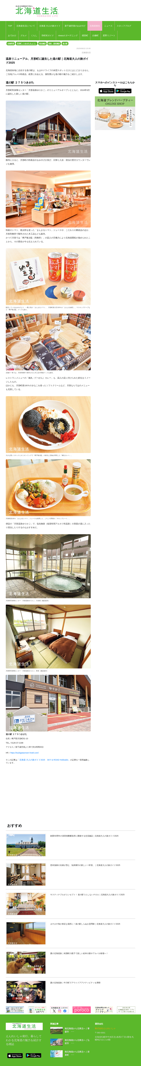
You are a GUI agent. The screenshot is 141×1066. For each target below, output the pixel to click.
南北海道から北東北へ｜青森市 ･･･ (77, 1030)
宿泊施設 (42, 44)
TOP (10, 26)
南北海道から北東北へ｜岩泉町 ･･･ (77, 1053)
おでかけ (12, 35)
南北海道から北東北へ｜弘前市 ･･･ (77, 1041)
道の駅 (65, 44)
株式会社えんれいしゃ (105, 1028)
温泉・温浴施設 (54, 44)
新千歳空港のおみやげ (75, 26)
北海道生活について (25, 26)
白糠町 (95, 35)
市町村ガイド (47, 35)
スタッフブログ (124, 26)
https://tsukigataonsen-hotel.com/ (24, 753)
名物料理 (10, 44)
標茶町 (85, 35)
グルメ (24, 35)
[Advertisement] (48, 791)
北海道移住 (95, 26)
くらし (34, 35)
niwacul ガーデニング (68, 35)
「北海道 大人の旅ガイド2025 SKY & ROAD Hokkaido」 (43, 760)
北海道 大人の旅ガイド (49, 26)
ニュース (108, 26)
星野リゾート (109, 35)
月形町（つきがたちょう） (26, 44)
